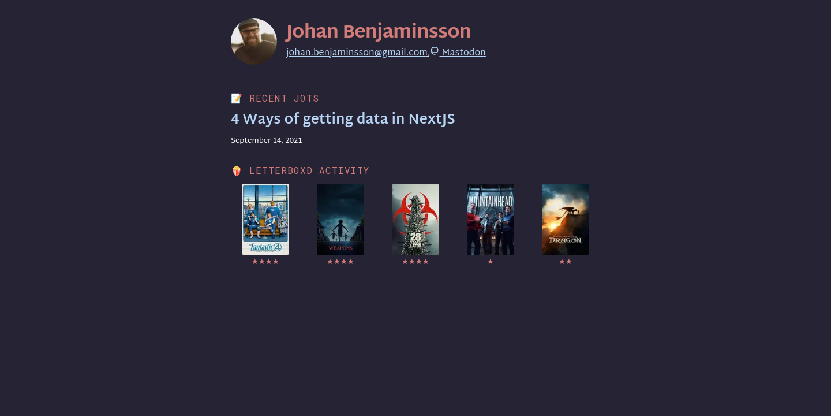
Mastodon (457, 53)
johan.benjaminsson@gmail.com (357, 53)
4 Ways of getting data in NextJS (343, 120)
